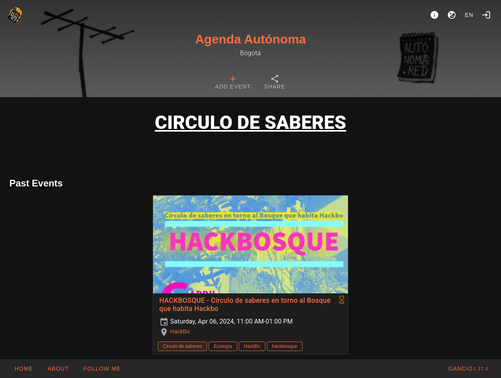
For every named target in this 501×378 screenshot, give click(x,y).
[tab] (233, 83)
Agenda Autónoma (250, 39)
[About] (434, 15)
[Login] (486, 15)
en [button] (469, 15)
